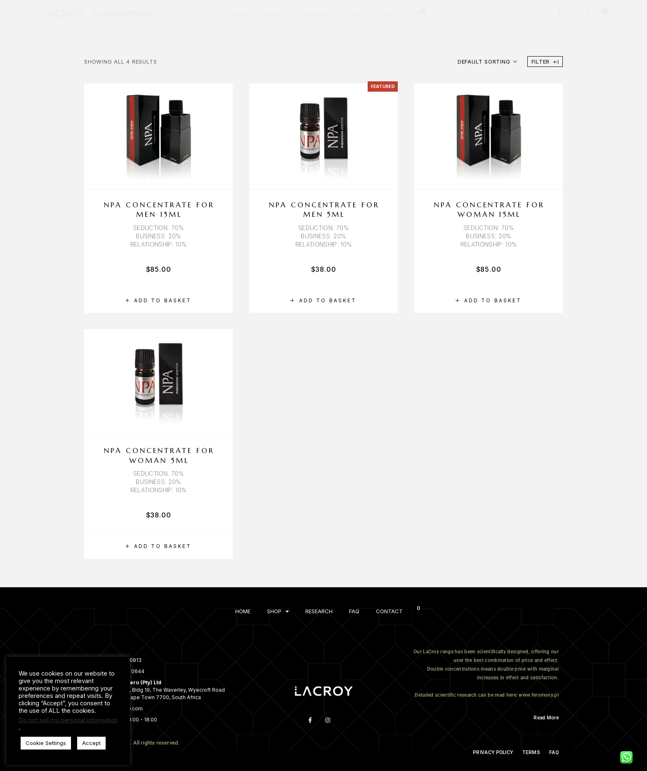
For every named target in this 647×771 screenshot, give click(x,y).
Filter (545, 61)
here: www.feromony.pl (532, 695)
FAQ (357, 13)
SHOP (277, 14)
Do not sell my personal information (68, 720)
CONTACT (393, 13)
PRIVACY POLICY (493, 752)
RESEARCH (320, 13)
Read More (546, 718)
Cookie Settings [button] (46, 743)
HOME (239, 13)
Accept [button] (91, 743)
